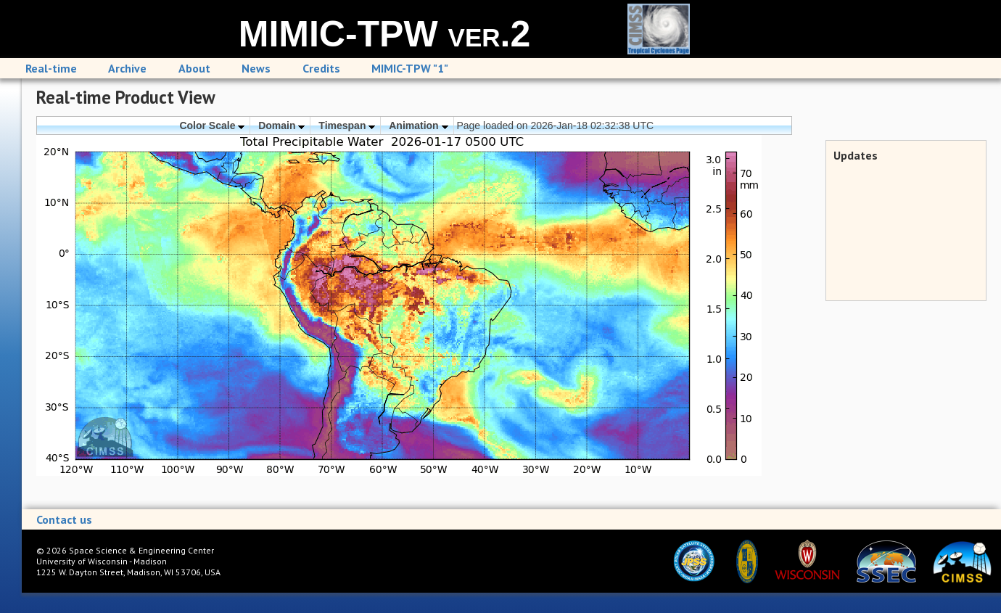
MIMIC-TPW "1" (409, 68)
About (194, 68)
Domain (281, 125)
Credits (321, 68)
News (256, 68)
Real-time (51, 68)
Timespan (346, 125)
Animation (418, 125)
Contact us (64, 519)
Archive (127, 68)
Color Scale (211, 125)
